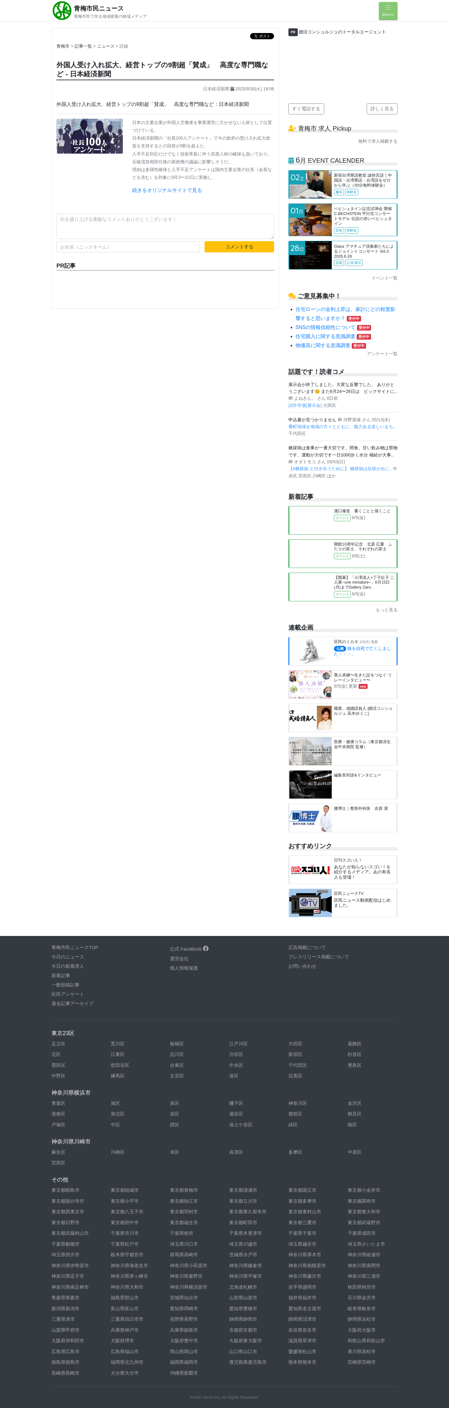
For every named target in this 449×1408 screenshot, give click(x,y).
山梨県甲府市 (65, 1330)
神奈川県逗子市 (67, 1276)
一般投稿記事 (65, 984)
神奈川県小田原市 (188, 1265)
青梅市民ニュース (99, 8)
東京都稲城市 (125, 1190)
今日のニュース (67, 956)
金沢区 (355, 1103)
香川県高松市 (362, 1351)
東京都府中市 (125, 1222)
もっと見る (387, 609)
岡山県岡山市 (184, 1351)
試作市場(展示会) (305, 405)
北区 (56, 1054)
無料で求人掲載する (378, 141)
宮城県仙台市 (184, 1297)
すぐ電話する (306, 108)
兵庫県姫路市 (184, 1330)
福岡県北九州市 (127, 1362)
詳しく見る (382, 108)
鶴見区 (355, 1113)
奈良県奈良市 (302, 1330)
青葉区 (58, 1103)
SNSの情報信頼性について (333, 327)
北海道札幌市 (243, 1287)
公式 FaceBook (189, 949)
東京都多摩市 (302, 1201)
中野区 (58, 1075)
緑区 (293, 1124)
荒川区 (118, 1043)
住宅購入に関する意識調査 (333, 336)
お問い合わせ (302, 966)
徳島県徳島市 (65, 1362)
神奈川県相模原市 (307, 1265)
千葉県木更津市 (245, 1233)
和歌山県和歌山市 (366, 1340)
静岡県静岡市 (243, 1319)
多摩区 (295, 1152)
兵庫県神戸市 (125, 1330)
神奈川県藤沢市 (304, 1276)
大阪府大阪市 (362, 1330)
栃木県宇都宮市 (127, 1254)
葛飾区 (355, 1043)
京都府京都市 (243, 1330)
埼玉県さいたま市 (366, 1244)
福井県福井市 (302, 1297)
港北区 (118, 1113)
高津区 (236, 1152)
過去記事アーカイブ (72, 1003)
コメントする (239, 246)
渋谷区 (236, 1054)
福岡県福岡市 (184, 1362)
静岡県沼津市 (302, 1319)
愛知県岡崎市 (184, 1308)
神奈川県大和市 (127, 1287)
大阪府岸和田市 (67, 1340)
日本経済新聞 (216, 88)
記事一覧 (84, 46)
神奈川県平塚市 (245, 1276)
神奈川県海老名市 (129, 1265)
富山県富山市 (125, 1308)
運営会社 (179, 958)
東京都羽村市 (184, 1211)
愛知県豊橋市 (243, 1308)
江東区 (118, 1054)
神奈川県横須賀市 (188, 1287)
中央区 (236, 1065)
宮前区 (58, 1162)
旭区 (115, 1103)
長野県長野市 (184, 1319)
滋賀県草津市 (302, 1340)
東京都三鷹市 (302, 1222)
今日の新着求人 (67, 966)
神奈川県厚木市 (304, 1254)
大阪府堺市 (122, 1340)
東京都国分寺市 (67, 1201)
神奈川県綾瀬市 (364, 1254)
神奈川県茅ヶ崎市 (129, 1276)
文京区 (177, 1075)
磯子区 (236, 1103)
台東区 (177, 1065)
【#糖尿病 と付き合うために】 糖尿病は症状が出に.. (340, 468)
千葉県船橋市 (65, 1244)
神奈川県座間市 (364, 1265)
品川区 (177, 1054)
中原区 (355, 1152)
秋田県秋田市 (362, 1287)
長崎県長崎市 (65, 1373)
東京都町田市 (243, 1222)
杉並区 (355, 1054)
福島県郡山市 (125, 1297)
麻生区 (58, 1152)
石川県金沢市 (362, 1297)
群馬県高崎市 (184, 1254)
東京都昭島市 (65, 1190)
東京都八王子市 (127, 1211)
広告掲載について (307, 947)
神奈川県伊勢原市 (70, 1265)
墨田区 (58, 1065)
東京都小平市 (125, 1201)
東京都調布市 (362, 1201)
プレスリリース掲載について (318, 956)
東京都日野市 (65, 1222)
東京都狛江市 (184, 1201)
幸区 (174, 1152)
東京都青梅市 (184, 1190)
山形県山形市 (243, 1297)
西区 (174, 1124)
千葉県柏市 (181, 1233)
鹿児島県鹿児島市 (248, 1362)
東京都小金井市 (364, 1190)
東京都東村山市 (304, 1211)
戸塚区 (58, 1124)
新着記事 (60, 975)
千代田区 (297, 1065)
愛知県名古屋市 (304, 1308)
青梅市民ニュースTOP (75, 947)
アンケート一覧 (382, 353)
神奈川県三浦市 (364, 1276)
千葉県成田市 (362, 1233)
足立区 (58, 1043)
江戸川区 (238, 1043)
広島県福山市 (125, 1351)
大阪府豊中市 (184, 1340)
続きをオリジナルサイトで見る (167, 190)
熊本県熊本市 (302, 1362)
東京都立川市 (243, 1201)
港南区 (58, 1113)
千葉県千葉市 (302, 1233)
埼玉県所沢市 (65, 1254)
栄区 (174, 1113)
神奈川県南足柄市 (70, 1287)
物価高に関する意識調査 (331, 345)
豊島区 (355, 1065)
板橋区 (177, 1043)
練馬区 (118, 1075)
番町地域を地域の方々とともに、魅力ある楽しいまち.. (342, 426)
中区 (115, 1124)
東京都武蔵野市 (364, 1222)
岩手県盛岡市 (302, 1287)
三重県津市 (63, 1319)
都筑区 (295, 1113)
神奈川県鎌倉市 (245, 1265)
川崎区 (118, 1152)
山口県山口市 (243, 1351)
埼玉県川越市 (243, 1244)
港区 (234, 1075)
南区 (352, 1124)
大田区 (295, 1043)
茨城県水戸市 (243, 1254)
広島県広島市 (65, 1351)
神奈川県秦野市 (186, 1276)
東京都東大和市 (364, 1211)
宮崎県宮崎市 (362, 1362)
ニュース (106, 46)
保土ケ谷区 (241, 1124)
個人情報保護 (184, 968)
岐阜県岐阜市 (362, 1308)
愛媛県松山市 (302, 1351)
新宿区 (295, 1054)
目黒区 (295, 1075)
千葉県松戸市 (125, 1244)
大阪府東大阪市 (245, 1340)
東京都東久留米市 (248, 1211)
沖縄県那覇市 (184, 1373)
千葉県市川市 (125, 1233)
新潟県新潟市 (65, 1308)
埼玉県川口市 (184, 1244)
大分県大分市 (125, 1373)
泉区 (174, 1103)
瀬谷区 (236, 1113)
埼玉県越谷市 (302, 1244)
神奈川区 (297, 1103)
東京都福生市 (184, 1222)
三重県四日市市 (127, 1319)
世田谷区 (120, 1065)
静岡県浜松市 (362, 1319)
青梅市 (63, 46)
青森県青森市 (65, 1297)
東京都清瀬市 (243, 1190)
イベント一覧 (384, 277)
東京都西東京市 (67, 1211)
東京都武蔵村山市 (70, 1233)
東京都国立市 (302, 1190)
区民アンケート (67, 994)
